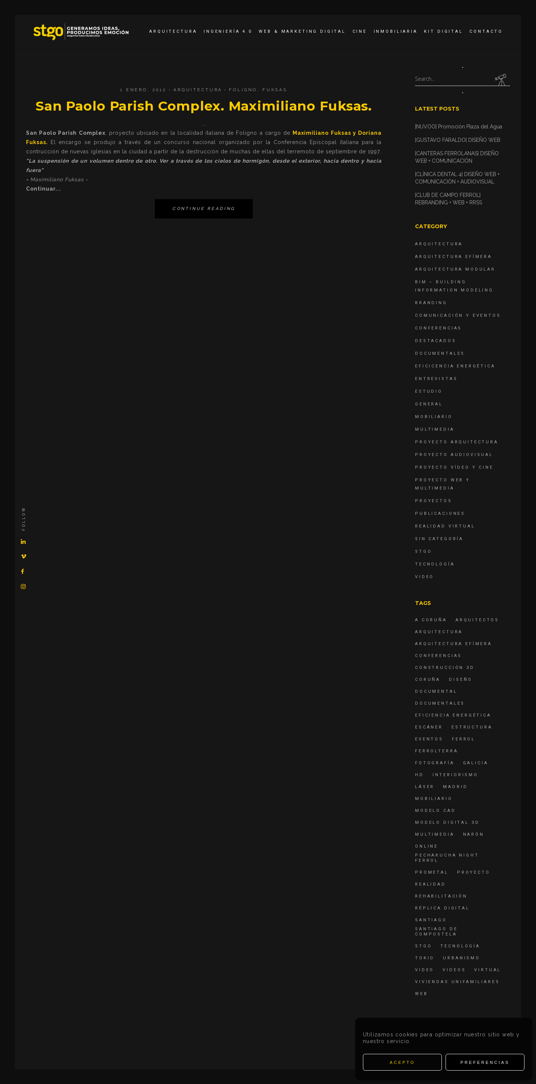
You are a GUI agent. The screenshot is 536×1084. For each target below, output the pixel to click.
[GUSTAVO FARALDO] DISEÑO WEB (457, 140)
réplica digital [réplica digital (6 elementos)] (442, 908)
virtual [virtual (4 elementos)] (487, 969)
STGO (423, 551)
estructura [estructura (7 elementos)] (472, 727)
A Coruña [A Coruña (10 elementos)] (431, 620)
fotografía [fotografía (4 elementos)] (434, 763)
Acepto (402, 1062)
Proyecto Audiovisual (454, 454)
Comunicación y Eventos (458, 315)
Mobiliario (434, 416)
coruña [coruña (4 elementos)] (427, 679)
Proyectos (433, 500)
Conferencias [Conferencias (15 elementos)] (438, 655)
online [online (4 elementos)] (426, 846)
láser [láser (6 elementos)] (424, 786)
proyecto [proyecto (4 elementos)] (473, 872)
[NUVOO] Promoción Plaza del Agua (458, 127)
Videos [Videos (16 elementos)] (454, 969)
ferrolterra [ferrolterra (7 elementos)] (436, 751)
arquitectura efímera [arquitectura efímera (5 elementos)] (453, 643)
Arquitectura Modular (455, 269)
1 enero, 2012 (143, 89)
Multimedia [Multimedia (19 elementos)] (434, 834)
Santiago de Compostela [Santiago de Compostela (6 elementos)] (436, 932)
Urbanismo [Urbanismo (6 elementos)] (461, 958)
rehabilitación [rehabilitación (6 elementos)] (441, 896)
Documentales (440, 353)
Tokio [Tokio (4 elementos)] (424, 958)
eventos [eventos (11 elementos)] (429, 739)
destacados (435, 340)
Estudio (429, 391)
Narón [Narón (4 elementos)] (473, 834)
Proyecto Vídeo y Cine (454, 467)
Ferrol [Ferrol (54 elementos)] (463, 739)
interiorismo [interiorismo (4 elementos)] (455, 774)
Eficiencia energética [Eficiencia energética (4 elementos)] (453, 715)
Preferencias (485, 1062)
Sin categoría (439, 538)
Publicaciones (440, 513)
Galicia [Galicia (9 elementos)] (475, 763)
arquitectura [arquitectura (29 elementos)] (439, 631)
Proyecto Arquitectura (456, 442)
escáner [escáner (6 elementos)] (429, 727)
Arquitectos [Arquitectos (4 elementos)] (477, 620)
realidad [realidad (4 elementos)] (430, 884)
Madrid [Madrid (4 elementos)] (455, 786)
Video (424, 576)
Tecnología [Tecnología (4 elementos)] (460, 946)
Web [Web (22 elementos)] (421, 993)
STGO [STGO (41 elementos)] (423, 946)
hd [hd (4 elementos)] (419, 774)
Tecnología (435, 564)
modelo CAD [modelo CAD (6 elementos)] (435, 810)
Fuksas (274, 89)
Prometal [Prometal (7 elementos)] (432, 872)
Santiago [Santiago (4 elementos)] (431, 920)
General (429, 404)
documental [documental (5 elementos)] (436, 691)
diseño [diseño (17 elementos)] (460, 679)
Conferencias (438, 328)
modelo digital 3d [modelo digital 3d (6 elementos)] (447, 822)
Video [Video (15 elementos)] (424, 969)
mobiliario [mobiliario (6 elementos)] (434, 798)
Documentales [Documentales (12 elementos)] (440, 703)
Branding (431, 302)
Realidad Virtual (445, 526)
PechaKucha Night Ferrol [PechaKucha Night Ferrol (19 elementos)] (447, 858)
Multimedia (434, 429)
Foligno (243, 89)
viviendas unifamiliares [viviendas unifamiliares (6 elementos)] (457, 981)
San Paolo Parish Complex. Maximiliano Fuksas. (204, 106)
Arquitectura (197, 89)
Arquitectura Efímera (453, 256)
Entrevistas (436, 378)
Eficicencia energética (455, 366)
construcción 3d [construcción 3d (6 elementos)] (445, 667)
